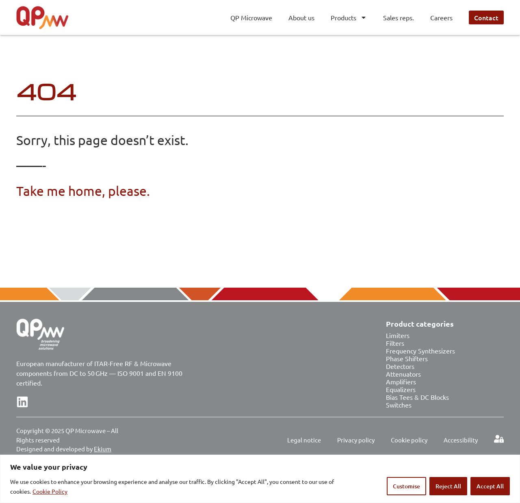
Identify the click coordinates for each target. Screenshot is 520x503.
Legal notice (304, 440)
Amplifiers (401, 381)
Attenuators (403, 374)
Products (349, 17)
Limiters (398, 335)
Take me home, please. (83, 191)
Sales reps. (398, 17)
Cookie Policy (49, 491)
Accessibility (461, 440)
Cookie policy (409, 440)
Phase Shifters (407, 358)
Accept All (490, 486)
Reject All (448, 486)
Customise (406, 486)
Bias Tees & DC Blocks (417, 397)
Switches (399, 405)
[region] (260, 479)
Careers (441, 17)
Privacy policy (356, 440)
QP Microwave (251, 17)
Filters (395, 343)
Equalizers (401, 389)
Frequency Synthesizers (420, 351)
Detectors (400, 366)
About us (301, 17)
